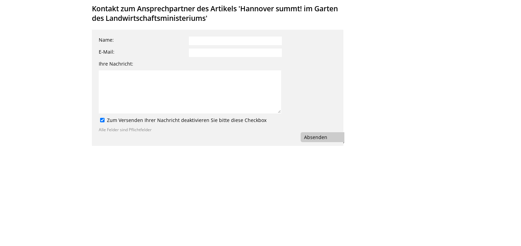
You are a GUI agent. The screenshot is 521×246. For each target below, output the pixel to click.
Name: (106, 40)
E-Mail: (106, 52)
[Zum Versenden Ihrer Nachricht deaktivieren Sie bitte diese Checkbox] (102, 120)
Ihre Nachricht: (116, 63)
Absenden (315, 137)
